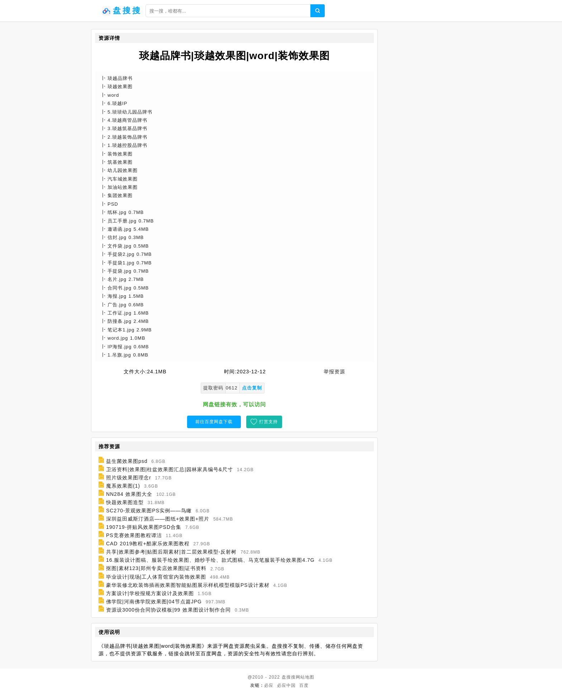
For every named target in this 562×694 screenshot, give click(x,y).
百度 (304, 685)
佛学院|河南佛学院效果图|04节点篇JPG (154, 601)
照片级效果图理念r (128, 477)
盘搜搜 (289, 677)
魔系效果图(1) (123, 486)
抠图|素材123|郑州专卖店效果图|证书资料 (156, 568)
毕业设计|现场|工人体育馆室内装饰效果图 (156, 577)
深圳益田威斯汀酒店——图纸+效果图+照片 (157, 519)
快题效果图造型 (125, 502)
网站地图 (305, 677)
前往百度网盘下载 (214, 421)
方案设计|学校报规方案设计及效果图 (150, 593)
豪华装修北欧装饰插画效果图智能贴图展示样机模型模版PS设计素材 (188, 585)
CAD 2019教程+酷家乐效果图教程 (148, 543)
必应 (268, 685)
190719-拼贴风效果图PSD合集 (143, 527)
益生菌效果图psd (127, 461)
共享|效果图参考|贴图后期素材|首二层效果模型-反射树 (171, 552)
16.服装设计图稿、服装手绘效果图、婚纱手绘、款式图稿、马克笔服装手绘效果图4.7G (210, 560)
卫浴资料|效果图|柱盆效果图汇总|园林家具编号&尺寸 (169, 469)
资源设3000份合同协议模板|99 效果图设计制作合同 (168, 610)
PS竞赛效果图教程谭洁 (134, 535)
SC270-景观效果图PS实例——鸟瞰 (149, 510)
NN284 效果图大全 (129, 494)
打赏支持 (268, 421)
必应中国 (286, 685)
